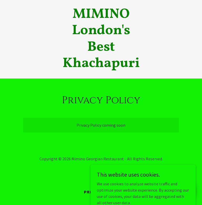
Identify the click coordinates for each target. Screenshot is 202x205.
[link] (101, 65)
